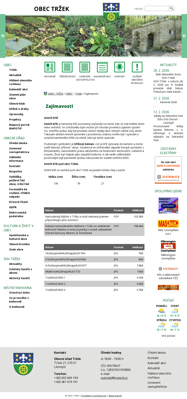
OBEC (69, 93)
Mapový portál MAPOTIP (19, 126)
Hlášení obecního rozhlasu (20, 82)
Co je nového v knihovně (19, 299)
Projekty (15, 119)
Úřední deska (18, 143)
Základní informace (16, 158)
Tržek (13, 69)
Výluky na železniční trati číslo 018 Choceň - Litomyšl (168, 119)
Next (184, 36)
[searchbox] (157, 8)
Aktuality (15, 264)
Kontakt (15, 166)
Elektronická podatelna (17, 214)
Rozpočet (15, 171)
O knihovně (16, 307)
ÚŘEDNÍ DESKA (67, 76)
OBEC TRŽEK (51, 9)
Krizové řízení (18, 202)
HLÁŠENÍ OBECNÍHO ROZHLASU (137, 80)
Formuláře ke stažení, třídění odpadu (19, 192)
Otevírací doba (19, 292)
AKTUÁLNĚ (50, 76)
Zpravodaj (16, 114)
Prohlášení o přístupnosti (93, 395)
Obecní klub (17, 103)
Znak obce (16, 249)
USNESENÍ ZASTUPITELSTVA (85, 78)
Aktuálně (15, 75)
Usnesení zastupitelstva (19, 150)
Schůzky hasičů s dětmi (20, 271)
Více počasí (168, 335)
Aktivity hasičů (19, 278)
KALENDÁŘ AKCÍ (102, 76)
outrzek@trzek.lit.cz (114, 378)
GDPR (12, 207)
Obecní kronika (19, 244)
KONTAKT (120, 76)
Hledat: (138, 8)
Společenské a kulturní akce (18, 237)
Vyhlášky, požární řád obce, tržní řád (19, 180)
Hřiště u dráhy (19, 109)
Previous (3, 36)
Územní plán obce (17, 96)
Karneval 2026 (168, 102)
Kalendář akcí (18, 89)
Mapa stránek (115, 395)
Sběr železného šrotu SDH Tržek (168, 76)
